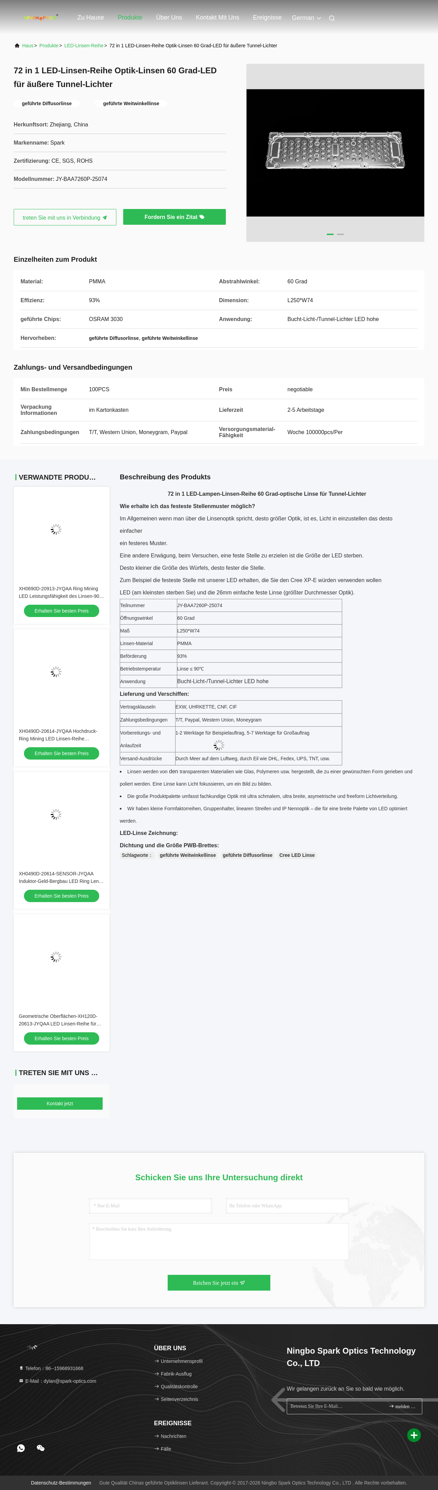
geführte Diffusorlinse (247, 855)
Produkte (130, 17)
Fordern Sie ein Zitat (174, 217)
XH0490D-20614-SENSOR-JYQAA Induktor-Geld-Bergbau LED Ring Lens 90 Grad (60, 881)
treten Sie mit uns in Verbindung (65, 218)
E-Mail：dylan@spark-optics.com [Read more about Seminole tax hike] (57, 1381)
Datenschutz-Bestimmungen (61, 1483)
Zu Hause (90, 17)
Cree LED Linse (296, 855)
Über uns (169, 17)
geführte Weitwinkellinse (188, 855)
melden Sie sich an (402, 1406)
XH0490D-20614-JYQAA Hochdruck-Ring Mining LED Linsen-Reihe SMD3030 (58, 738)
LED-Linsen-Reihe (83, 45)
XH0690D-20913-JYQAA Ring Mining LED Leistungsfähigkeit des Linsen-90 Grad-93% (59, 596)
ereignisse (267, 17)
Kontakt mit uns (217, 17)
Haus (28, 45)
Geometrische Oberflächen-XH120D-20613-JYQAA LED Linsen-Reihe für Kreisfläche (58, 1023)
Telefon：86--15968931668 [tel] (50, 1368)
